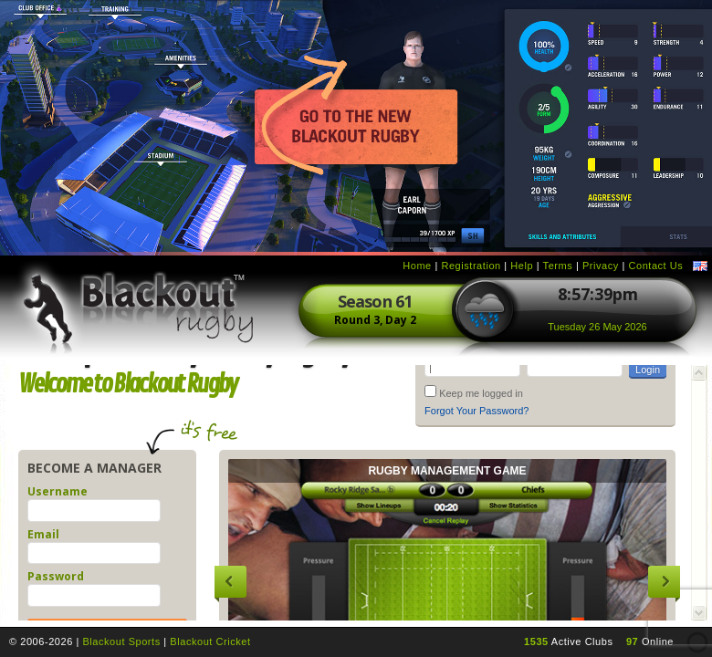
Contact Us (655, 265)
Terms (558, 265)
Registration (470, 265)
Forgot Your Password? (476, 410)
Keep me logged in (481, 393)
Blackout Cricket (210, 641)
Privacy (600, 265)
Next (664, 582)
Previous (230, 582)
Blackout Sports (121, 641)
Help (521, 265)
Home (417, 265)
